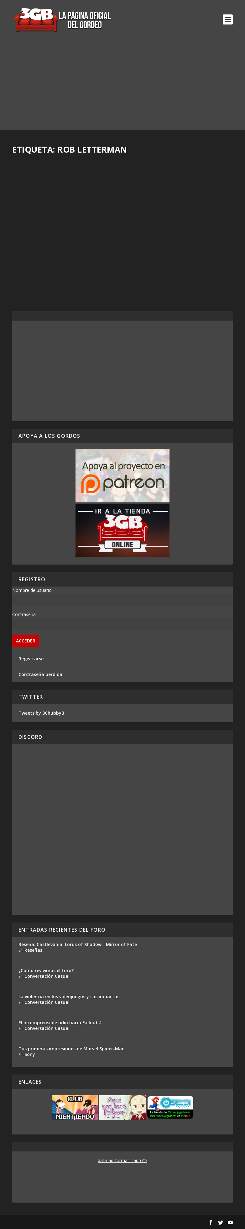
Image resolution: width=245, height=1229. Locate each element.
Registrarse (31, 659)
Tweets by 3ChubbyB (41, 713)
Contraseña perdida (40, 674)
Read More (35, 279)
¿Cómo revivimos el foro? (46, 970)
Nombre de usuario (32, 590)
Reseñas (33, 950)
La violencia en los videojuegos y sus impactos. (69, 996)
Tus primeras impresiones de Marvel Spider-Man (71, 1049)
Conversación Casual (47, 976)
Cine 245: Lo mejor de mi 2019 (58, 228)
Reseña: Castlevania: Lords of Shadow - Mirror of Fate (77, 944)
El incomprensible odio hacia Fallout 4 (60, 1023)
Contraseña (24, 614)
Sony (29, 1054)
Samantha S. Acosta (43, 238)
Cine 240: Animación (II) (166, 232)
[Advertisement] (122, 86)
